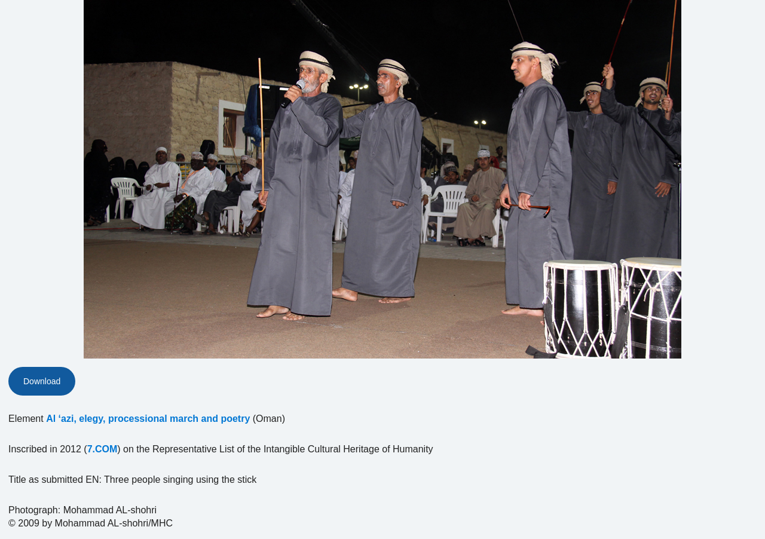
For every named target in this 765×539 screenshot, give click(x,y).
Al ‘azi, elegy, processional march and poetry (148, 419)
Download (41, 381)
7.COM (102, 449)
